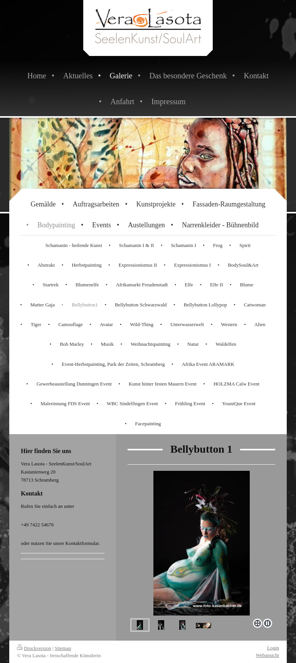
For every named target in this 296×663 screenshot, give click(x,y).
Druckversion (34, 648)
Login (273, 648)
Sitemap (63, 648)
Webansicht (267, 655)
